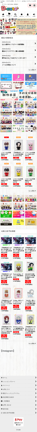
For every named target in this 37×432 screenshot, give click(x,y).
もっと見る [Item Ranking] (32, 191)
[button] (34, 5)
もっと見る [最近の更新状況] (32, 70)
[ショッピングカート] (30, 5)
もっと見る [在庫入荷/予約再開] (32, 343)
